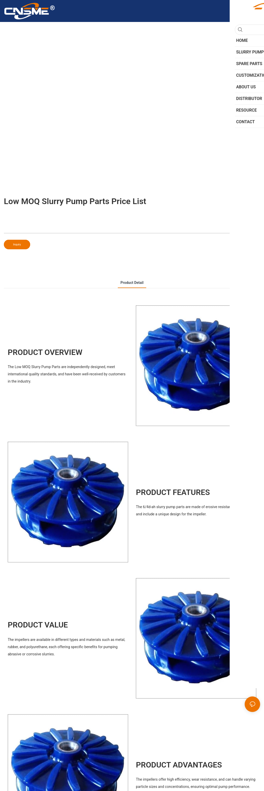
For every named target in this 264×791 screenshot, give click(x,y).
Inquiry (17, 244)
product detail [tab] (131, 283)
